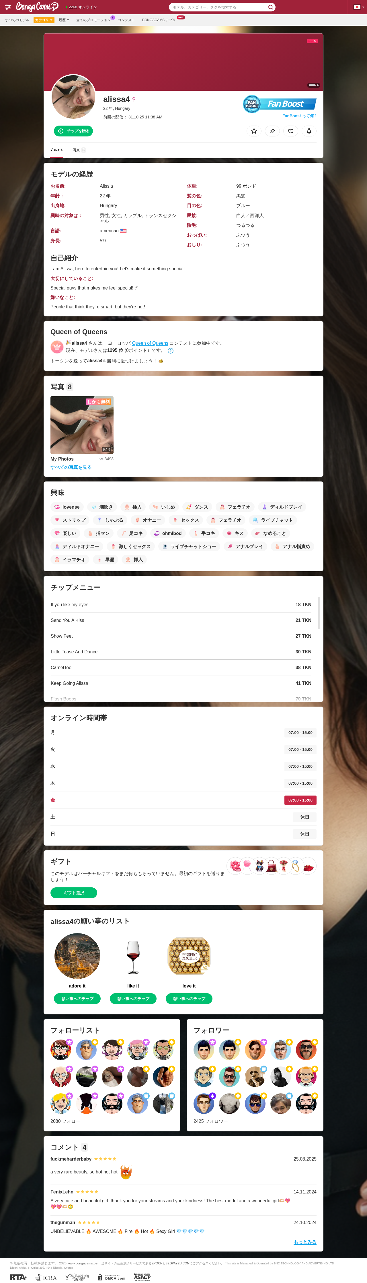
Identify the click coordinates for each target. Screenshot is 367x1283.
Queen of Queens (150, 343)
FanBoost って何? (299, 116)
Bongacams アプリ (160, 19)
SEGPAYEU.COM (177, 1263)
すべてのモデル (17, 20)
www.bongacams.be (82, 1263)
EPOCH (157, 1263)
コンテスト (126, 20)
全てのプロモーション (95, 19)
